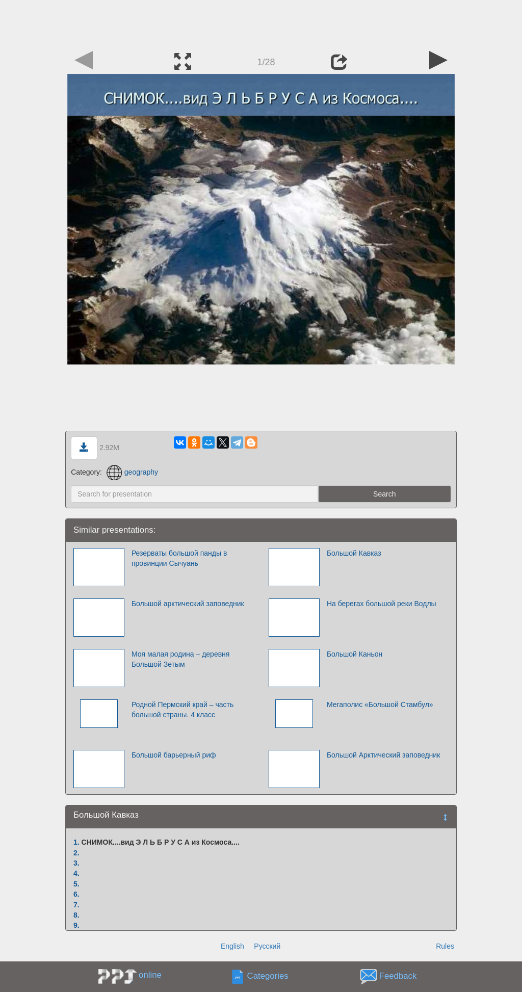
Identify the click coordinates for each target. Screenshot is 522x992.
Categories (268, 976)
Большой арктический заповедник (188, 603)
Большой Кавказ (354, 553)
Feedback (398, 976)
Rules (445, 946)
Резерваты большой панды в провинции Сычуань (179, 558)
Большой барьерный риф (174, 755)
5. (76, 884)
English (232, 946)
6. (76, 894)
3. (76, 863)
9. (76, 925)
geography (132, 472)
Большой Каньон (354, 654)
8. (76, 915)
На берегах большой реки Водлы (381, 603)
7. (76, 905)
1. (76, 842)
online (150, 975)
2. (76, 853)
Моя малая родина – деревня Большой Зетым (181, 659)
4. (76, 873)
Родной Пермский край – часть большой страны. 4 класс (182, 709)
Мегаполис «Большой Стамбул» (380, 704)
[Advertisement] (261, 23)
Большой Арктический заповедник (383, 755)
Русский (267, 946)
